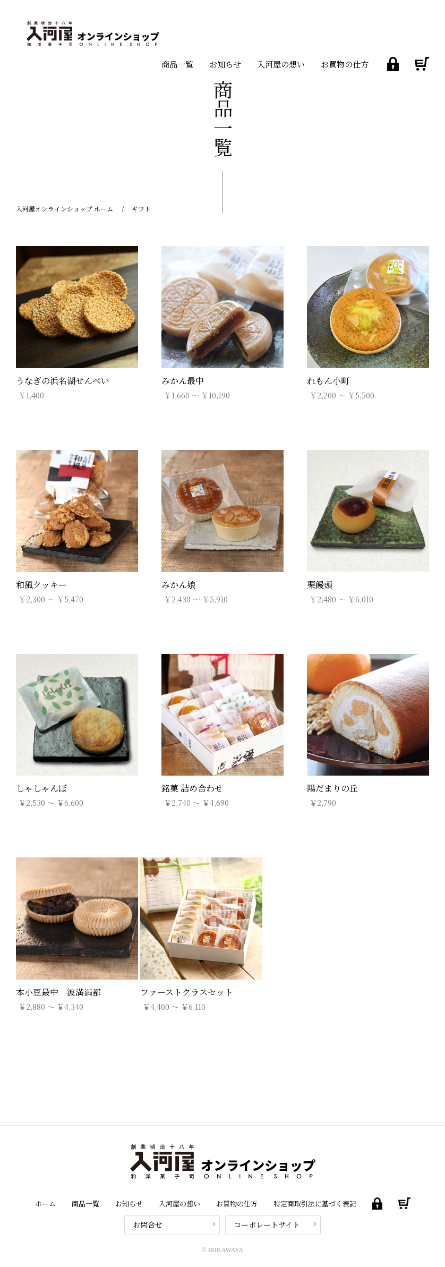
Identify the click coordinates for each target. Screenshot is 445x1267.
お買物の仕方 (345, 64)
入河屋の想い (281, 64)
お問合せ (147, 1224)
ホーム (45, 1203)
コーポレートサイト (267, 1224)
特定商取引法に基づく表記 (314, 1203)
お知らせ (225, 64)
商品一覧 (177, 64)
